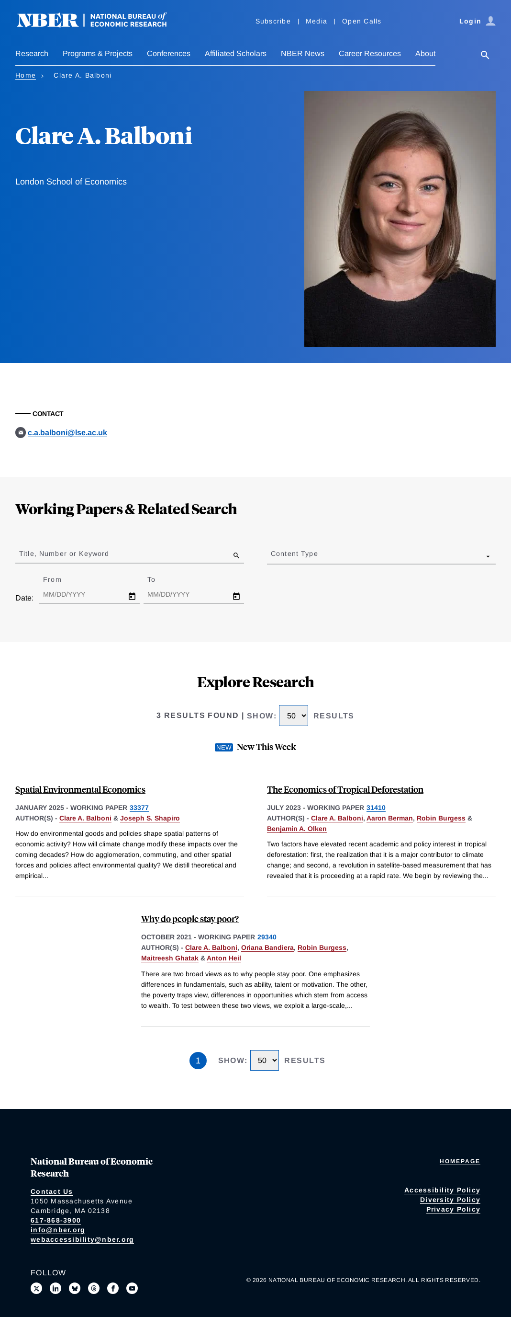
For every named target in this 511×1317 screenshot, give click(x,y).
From (60, 579)
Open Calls (362, 21)
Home (25, 75)
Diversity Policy (450, 1199)
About (425, 53)
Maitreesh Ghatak (170, 958)
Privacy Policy (453, 1209)
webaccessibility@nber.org (82, 1239)
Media (316, 21)
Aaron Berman (390, 818)
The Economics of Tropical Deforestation (345, 789)
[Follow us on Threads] (94, 1288)
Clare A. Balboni (85, 818)
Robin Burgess (441, 818)
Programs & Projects (98, 53)
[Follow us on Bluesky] (74, 1288)
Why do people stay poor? (190, 918)
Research (31, 53)
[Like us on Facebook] (113, 1288)
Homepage (460, 1161)
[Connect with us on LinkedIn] (55, 1288)
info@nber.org (58, 1230)
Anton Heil (224, 958)
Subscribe (273, 21)
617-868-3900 (56, 1220)
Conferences (168, 53)
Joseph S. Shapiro (150, 818)
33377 (139, 807)
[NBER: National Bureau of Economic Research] (99, 25)
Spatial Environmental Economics (80, 789)
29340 (267, 937)
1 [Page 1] (198, 1060)
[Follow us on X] (36, 1288)
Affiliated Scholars (236, 53)
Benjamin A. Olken (297, 828)
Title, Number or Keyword (64, 553)
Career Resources (370, 53)
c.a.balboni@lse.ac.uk (67, 432)
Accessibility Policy (442, 1190)
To (159, 579)
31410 (376, 807)
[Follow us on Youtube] (132, 1288)
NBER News (302, 53)
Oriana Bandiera (267, 947)
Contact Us (52, 1191)
